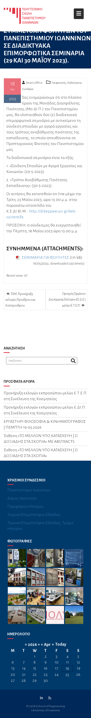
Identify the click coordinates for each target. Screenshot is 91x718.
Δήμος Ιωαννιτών (22, 502)
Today (60, 648)
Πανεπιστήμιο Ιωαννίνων (28, 494)
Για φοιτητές (59, 84)
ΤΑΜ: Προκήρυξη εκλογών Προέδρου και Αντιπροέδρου (20, 299)
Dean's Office (32, 84)
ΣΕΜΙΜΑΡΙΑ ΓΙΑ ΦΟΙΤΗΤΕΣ (45, 259)
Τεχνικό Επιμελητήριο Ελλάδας (33, 518)
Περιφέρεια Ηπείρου (25, 510)
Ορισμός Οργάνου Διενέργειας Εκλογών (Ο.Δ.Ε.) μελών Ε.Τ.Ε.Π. (67, 299)
